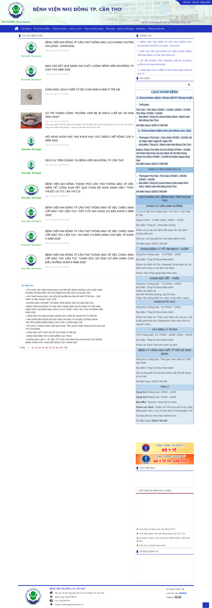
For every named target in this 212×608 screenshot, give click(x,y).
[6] (47, 347)
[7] (50, 347)
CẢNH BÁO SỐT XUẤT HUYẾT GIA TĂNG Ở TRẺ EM (51, 332)
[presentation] (27, 285)
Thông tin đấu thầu (156, 29)
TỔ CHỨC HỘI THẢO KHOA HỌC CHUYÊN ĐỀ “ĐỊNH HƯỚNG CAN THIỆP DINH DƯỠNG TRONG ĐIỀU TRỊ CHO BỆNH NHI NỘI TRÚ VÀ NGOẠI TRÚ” (64, 291)
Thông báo (141, 29)
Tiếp (66, 347)
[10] (61, 347)
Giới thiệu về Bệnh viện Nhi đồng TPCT (156, 529)
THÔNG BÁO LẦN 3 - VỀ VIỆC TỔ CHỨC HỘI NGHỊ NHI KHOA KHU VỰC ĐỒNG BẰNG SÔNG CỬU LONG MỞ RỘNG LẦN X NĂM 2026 (64, 341)
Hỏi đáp (186, 2)
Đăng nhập (205, 2)
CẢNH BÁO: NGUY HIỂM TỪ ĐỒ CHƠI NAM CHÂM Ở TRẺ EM (82, 89)
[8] (54, 347)
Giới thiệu (26, 29)
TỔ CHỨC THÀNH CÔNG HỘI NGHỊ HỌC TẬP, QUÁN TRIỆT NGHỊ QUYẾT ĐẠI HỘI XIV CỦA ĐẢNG (65, 327)
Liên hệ (195, 2)
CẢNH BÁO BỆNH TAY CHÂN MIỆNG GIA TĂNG (49, 336)
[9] (57, 347)
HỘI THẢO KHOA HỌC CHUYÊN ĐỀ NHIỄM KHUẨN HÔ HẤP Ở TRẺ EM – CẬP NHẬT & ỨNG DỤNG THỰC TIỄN (63, 298)
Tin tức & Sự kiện (42, 29)
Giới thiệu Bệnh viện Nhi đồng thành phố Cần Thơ (161, 533)
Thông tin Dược (60, 29)
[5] (43, 347)
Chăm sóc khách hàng (94, 29)
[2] (33, 347)
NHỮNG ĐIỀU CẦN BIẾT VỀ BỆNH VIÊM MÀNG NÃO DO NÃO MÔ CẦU (60, 303)
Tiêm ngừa (110, 29)
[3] (36, 347)
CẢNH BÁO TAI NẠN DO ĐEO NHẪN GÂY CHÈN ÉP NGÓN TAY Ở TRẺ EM (62, 316)
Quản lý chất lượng (125, 29)
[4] (40, 347)
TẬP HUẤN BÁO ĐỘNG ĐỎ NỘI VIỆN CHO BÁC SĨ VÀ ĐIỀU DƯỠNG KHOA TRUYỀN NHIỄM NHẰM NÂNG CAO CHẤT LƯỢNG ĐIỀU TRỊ (62, 321)
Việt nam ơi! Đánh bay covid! (151, 545)
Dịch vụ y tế (76, 29)
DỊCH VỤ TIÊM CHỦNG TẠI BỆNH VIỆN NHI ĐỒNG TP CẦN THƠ (84, 160)
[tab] (78, 285)
